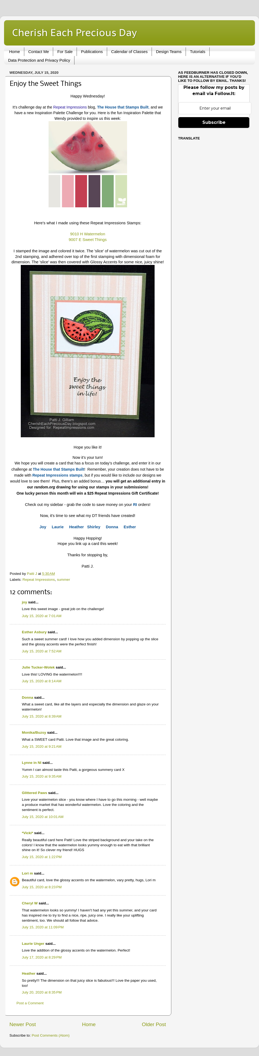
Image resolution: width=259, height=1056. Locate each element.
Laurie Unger (33, 944)
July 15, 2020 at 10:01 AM (42, 817)
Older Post (154, 1024)
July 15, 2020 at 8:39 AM (42, 716)
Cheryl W (30, 903)
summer (63, 580)
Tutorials (197, 51)
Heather (28, 973)
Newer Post (22, 1024)
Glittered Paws (34, 793)
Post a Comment (30, 1003)
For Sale (65, 51)
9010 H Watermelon (87, 234)
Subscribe (214, 122)
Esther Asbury (34, 632)
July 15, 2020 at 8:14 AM (42, 681)
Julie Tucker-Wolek (38, 667)
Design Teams (169, 51)
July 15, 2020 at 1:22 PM (42, 857)
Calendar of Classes (129, 51)
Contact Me (38, 51)
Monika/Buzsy (34, 732)
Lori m (27, 873)
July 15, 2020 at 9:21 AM (42, 746)
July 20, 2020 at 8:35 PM (42, 992)
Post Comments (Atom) (51, 1035)
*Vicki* (27, 833)
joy (24, 602)
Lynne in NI (31, 763)
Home (14, 51)
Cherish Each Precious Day (74, 32)
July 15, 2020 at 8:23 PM (42, 887)
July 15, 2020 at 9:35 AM (42, 776)
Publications (92, 51)
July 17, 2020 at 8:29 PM (42, 957)
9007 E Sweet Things (88, 239)
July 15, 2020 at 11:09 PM (43, 927)
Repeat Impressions (70, 107)
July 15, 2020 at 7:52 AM (42, 651)
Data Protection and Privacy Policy (39, 60)
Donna (27, 697)
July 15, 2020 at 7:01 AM (42, 616)
